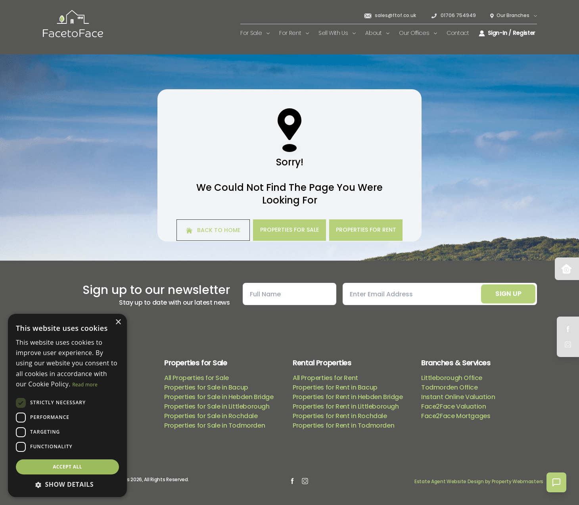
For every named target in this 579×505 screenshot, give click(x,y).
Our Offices (418, 33)
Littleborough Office (451, 377)
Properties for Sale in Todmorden (214, 425)
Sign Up (508, 293)
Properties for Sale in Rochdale (211, 416)
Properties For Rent (366, 230)
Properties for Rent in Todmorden (343, 425)
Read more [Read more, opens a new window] (85, 384)
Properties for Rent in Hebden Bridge (348, 396)
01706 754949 (453, 15)
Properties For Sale (289, 230)
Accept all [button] (67, 466)
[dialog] (67, 405)
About (377, 33)
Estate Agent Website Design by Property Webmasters (478, 481)
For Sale (255, 33)
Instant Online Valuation (458, 396)
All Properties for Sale (196, 377)
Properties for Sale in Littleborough (217, 406)
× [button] (118, 322)
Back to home (213, 230)
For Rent (294, 33)
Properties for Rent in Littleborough (346, 406)
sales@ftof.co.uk (390, 15)
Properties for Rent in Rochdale (340, 416)
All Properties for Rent (325, 377)
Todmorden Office (449, 387)
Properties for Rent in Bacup (335, 387)
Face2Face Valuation (453, 406)
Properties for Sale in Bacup (206, 387)
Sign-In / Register (507, 33)
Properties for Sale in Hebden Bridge (219, 396)
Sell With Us (337, 33)
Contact (458, 33)
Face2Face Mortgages (455, 416)
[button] (67, 484)
